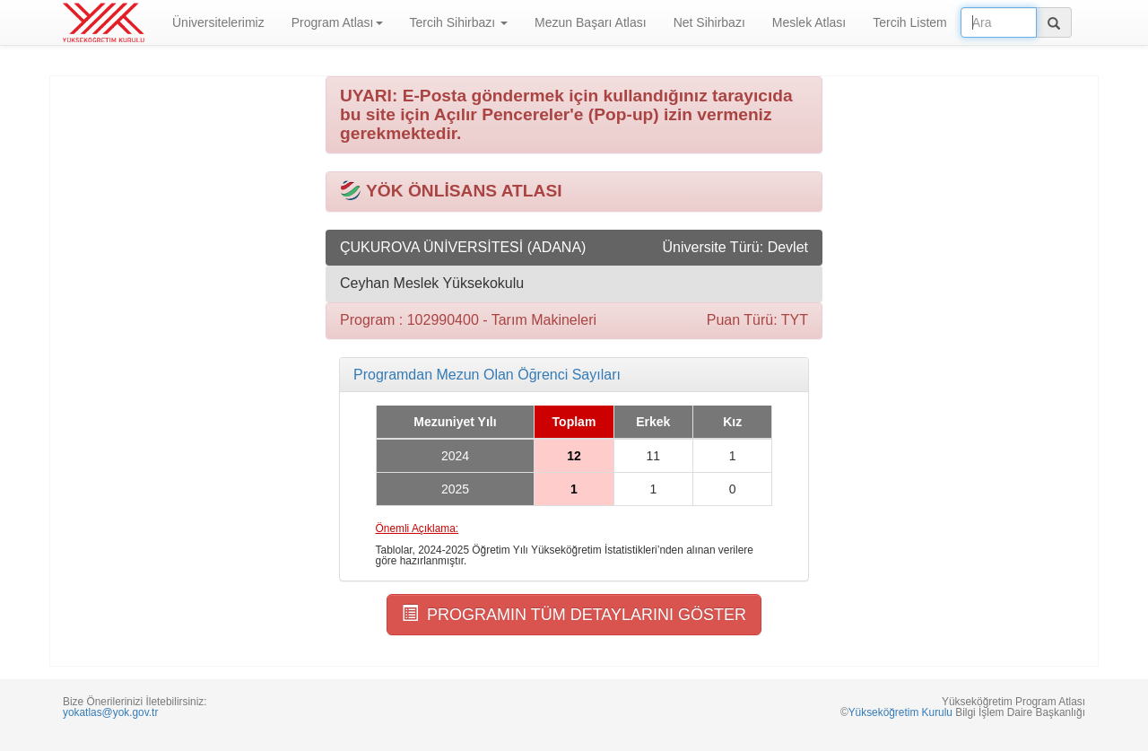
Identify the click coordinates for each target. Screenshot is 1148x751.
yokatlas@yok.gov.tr (110, 712)
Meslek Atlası (809, 22)
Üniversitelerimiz (218, 22)
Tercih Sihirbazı (459, 22)
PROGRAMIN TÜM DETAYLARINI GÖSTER (574, 614)
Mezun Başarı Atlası (591, 22)
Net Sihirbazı (709, 22)
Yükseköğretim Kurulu (900, 712)
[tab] (574, 375)
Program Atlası (337, 22)
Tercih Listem (909, 22)
